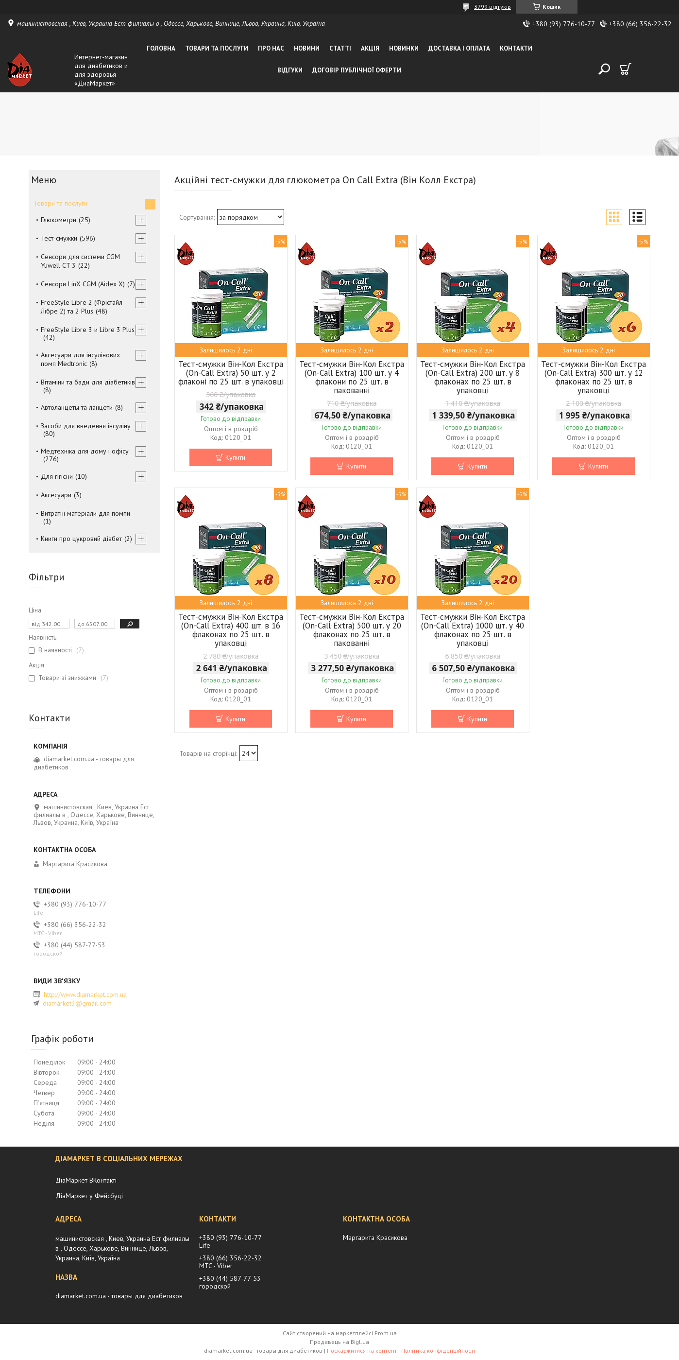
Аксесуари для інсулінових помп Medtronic (80, 359)
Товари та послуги (216, 48)
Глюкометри (58, 219)
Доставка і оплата (459, 48)
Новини (307, 48)
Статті (340, 48)
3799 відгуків (492, 6)
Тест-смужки (59, 238)
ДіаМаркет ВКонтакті (86, 1180)
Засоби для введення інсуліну (86, 425)
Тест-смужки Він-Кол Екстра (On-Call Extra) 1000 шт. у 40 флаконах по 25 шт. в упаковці (472, 629)
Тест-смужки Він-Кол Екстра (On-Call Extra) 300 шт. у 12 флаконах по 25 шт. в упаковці (593, 377)
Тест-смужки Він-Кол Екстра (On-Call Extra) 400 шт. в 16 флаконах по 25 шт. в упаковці (230, 629)
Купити (235, 457)
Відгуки (290, 70)
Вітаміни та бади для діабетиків (88, 382)
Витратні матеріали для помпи (85, 513)
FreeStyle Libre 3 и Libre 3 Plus (88, 329)
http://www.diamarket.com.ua (85, 994)
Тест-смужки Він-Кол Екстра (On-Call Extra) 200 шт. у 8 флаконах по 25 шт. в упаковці (472, 377)
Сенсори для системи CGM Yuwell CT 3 (80, 261)
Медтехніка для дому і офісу (85, 451)
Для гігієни (57, 476)
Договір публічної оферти (356, 70)
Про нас (271, 48)
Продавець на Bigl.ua (339, 1341)
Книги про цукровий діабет (81, 538)
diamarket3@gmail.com (77, 1003)
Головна (161, 48)
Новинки (404, 48)
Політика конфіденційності (438, 1350)
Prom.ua (385, 1333)
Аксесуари (56, 494)
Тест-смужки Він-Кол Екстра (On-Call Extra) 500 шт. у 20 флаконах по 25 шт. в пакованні (351, 629)
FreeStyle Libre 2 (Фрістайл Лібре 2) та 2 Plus (81, 306)
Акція (370, 48)
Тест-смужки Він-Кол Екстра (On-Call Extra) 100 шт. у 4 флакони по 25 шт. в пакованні (351, 377)
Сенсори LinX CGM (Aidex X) (83, 283)
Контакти (516, 48)
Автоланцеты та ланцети (77, 407)
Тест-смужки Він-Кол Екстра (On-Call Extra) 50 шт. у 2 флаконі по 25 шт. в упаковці (231, 373)
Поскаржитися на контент (362, 1350)
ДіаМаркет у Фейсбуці (89, 1195)
